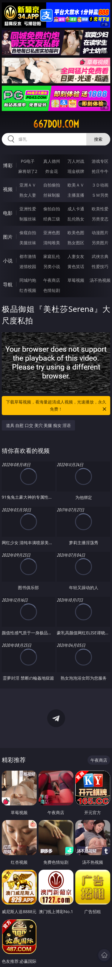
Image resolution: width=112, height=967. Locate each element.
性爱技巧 (100, 266)
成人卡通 (75, 209)
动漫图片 (100, 232)
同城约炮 (27, 280)
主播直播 (75, 195)
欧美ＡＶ (75, 185)
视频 (8, 189)
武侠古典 (100, 256)
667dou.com (56, 124)
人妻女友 (75, 256)
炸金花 (51, 171)
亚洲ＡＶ (27, 185)
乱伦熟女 (75, 219)
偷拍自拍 (51, 209)
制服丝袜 (27, 219)
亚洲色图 (51, 232)
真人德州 (51, 161)
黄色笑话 (75, 266)
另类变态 (100, 219)
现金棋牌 (75, 171)
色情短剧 (51, 290)
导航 (8, 284)
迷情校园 (27, 266)
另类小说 (51, 266)
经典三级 (51, 219)
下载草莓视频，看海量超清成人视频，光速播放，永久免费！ (57, 406)
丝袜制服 (51, 195)
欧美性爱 (100, 209)
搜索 (98, 139)
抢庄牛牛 (100, 171)
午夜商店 (51, 280)
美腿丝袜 (27, 242)
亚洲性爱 (27, 209)
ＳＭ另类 (100, 195)
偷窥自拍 (27, 232)
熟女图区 (75, 242)
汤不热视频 (100, 280)
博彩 (8, 165)
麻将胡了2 (27, 171)
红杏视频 (27, 290)
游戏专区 (100, 161)
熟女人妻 (27, 195)
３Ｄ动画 (100, 185)
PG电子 (28, 161)
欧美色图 (75, 232)
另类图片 (100, 242)
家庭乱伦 (51, 256)
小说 (8, 260)
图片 (8, 237)
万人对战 (75, 161)
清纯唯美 (51, 242)
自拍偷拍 (51, 185)
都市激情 (27, 256)
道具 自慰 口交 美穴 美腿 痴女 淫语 (38, 425)
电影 (8, 213)
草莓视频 (75, 280)
